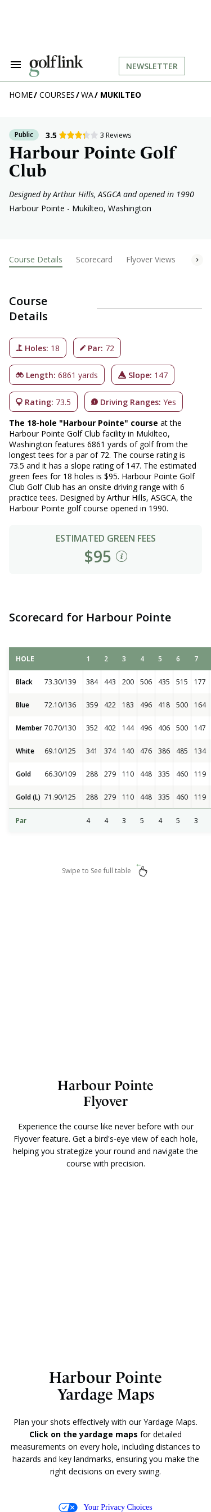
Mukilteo (120, 94)
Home (21, 94)
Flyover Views (151, 259)
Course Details (35, 259)
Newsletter (152, 66)
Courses (57, 94)
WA (87, 94)
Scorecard (94, 259)
